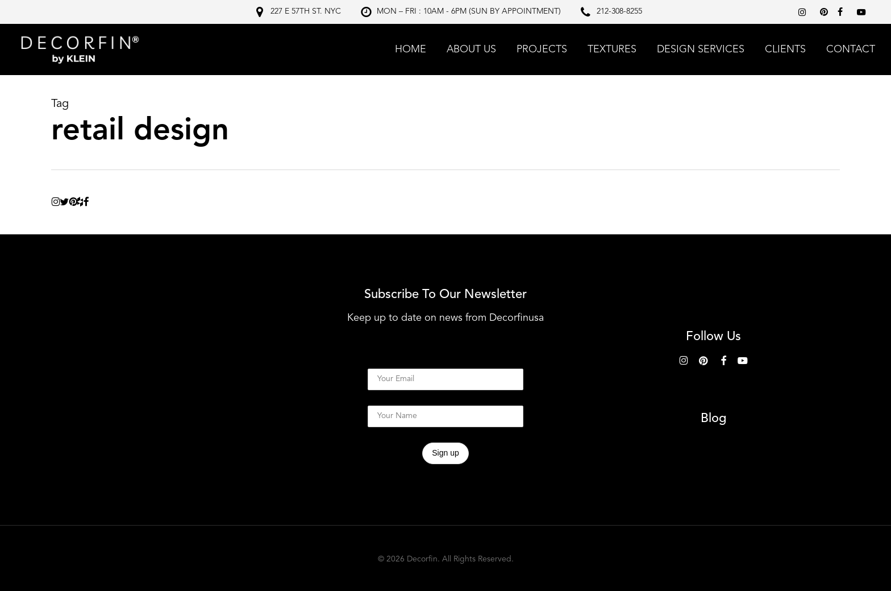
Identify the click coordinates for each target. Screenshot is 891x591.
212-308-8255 (619, 11)
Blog (713, 418)
